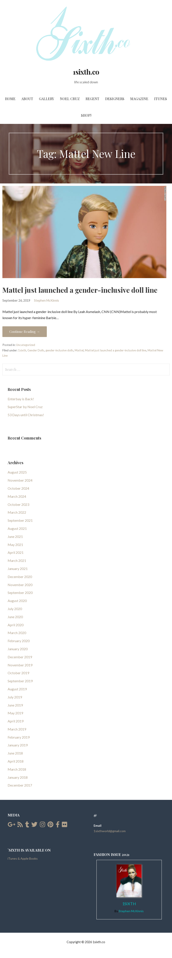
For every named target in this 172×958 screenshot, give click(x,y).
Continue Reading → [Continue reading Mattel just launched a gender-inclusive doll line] (24, 331)
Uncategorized (25, 345)
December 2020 (20, 577)
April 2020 (16, 625)
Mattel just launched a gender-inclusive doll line (79, 289)
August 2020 (17, 601)
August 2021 (17, 528)
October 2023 (18, 504)
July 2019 (15, 697)
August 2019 (17, 689)
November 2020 (20, 585)
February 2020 (19, 641)
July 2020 (15, 609)
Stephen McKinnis (46, 300)
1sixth (22, 350)
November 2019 (20, 665)
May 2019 (15, 713)
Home (10, 98)
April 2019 (16, 721)
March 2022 (17, 512)
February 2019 (19, 737)
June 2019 (15, 705)
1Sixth (129, 903)
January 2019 (18, 745)
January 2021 (18, 568)
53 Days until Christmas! (26, 415)
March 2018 (17, 769)
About (27, 98)
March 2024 (17, 496)
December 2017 (20, 785)
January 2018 (18, 777)
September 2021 (20, 520)
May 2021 (15, 544)
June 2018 (15, 753)
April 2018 (16, 761)
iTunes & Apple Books (23, 858)
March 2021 (17, 560)
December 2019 (20, 657)
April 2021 (16, 552)
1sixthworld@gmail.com (110, 831)
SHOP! (86, 115)
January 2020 (18, 649)
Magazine (139, 98)
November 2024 (20, 480)
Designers (114, 98)
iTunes (160, 98)
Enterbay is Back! (21, 399)
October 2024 (18, 488)
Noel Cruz (70, 98)
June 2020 (15, 617)
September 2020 (20, 592)
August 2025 (17, 472)
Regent (92, 98)
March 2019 (17, 729)
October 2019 (18, 673)
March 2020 (17, 633)
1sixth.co (86, 71)
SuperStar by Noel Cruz (25, 407)
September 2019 (20, 681)
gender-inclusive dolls (59, 350)
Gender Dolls (35, 350)
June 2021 (15, 536)
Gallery (46, 98)
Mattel (79, 350)
